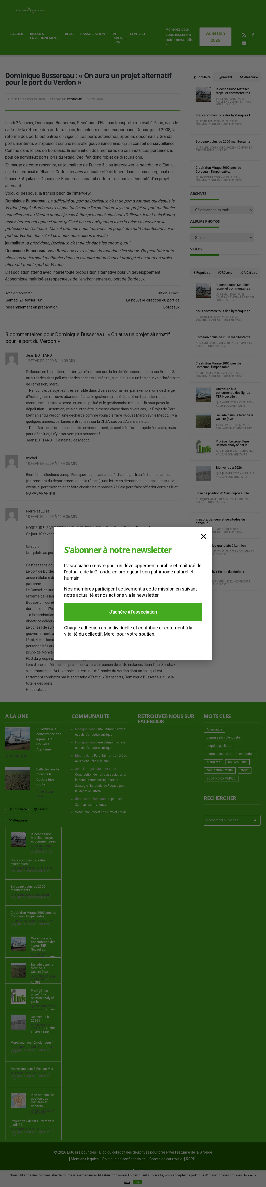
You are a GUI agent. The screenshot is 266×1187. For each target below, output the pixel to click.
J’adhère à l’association (133, 612)
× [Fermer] (203, 535)
